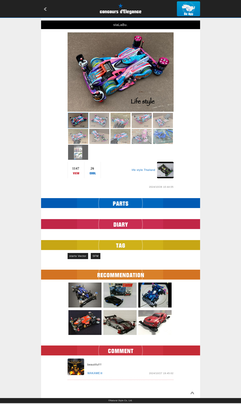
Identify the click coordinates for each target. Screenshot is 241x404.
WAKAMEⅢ (95, 374)
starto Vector (78, 256)
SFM (98, 256)
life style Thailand (143, 170)
